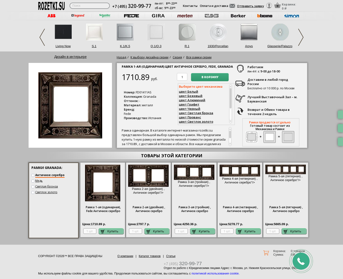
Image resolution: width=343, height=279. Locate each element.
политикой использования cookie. (215, 273)
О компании (125, 256)
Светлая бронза (46, 186)
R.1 (187, 46)
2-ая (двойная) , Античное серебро (149, 209)
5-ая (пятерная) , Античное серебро (286, 209)
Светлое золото (46, 192)
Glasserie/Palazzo (280, 46)
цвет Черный (189, 109)
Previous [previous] (42, 37)
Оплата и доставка (214, 6)
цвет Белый (188, 91)
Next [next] (301, 37)
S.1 (94, 46)
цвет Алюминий (192, 100)
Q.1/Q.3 (156, 46)
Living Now (63, 46)
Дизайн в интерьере (70, 56)
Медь (39, 181)
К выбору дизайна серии (149, 57)
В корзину (210, 77)
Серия (177, 57)
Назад (121, 57)
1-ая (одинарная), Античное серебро (103, 209)
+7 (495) (131, 6)
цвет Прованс (190, 117)
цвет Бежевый (190, 96)
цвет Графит (189, 104)
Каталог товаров (150, 256)
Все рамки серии (199, 57)
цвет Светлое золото (196, 121)
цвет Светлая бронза (196, 113)
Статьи (171, 256)
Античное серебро (50, 175)
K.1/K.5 (125, 46)
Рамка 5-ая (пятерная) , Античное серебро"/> (285, 174)
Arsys (249, 46)
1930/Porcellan (218, 46)
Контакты (190, 6)
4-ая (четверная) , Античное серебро (240, 209)
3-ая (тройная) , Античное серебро (195, 209)
